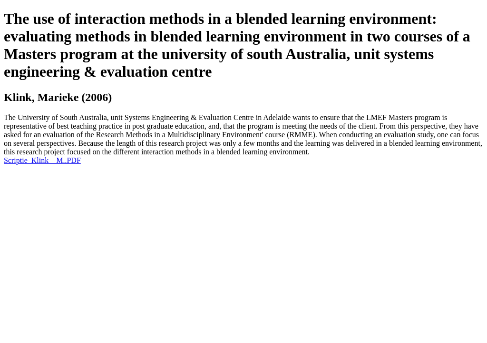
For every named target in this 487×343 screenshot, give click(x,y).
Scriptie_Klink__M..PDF (42, 160)
